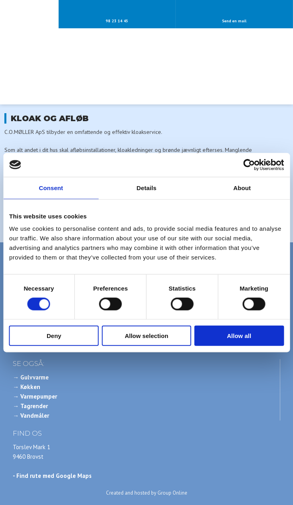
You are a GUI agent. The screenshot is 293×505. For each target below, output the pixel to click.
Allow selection (146, 335)
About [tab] (242, 187)
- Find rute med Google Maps (52, 475)
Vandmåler (34, 415)
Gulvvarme (34, 377)
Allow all (239, 335)
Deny (54, 335)
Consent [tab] (51, 187)
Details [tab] (147, 187)
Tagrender (34, 406)
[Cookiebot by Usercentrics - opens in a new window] (249, 165)
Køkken (30, 387)
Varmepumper (38, 396)
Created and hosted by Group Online (146, 492)
